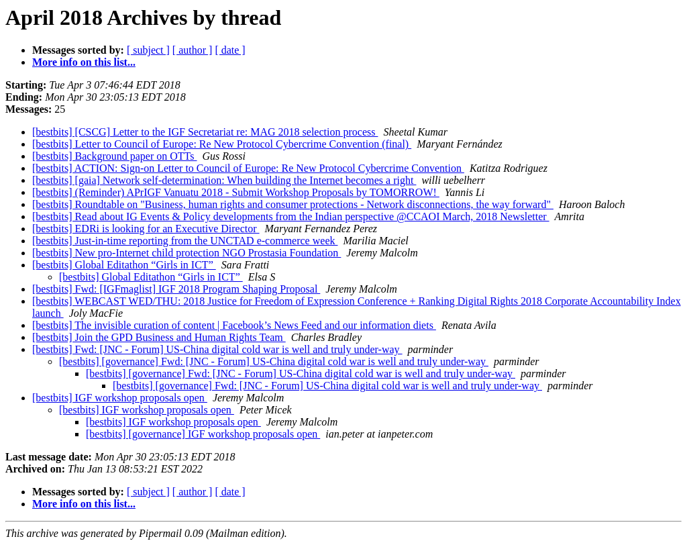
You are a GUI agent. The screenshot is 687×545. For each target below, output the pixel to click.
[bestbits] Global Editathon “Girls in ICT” (124, 264)
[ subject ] (148, 50)
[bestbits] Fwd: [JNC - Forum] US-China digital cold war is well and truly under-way (217, 349)
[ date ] (230, 50)
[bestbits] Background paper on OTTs (114, 156)
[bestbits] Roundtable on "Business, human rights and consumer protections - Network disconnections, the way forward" (292, 204)
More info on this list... (84, 62)
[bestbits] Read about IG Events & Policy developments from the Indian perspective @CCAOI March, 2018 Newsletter (290, 216)
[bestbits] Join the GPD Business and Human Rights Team (159, 337)
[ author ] (192, 50)
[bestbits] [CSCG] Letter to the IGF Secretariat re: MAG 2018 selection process (205, 132)
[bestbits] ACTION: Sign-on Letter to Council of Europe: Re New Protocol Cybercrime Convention (248, 168)
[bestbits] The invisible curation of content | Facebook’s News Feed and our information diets (234, 325)
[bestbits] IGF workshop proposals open (119, 397)
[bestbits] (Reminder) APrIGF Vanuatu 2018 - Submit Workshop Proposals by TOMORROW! (235, 192)
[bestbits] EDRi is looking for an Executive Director (146, 228)
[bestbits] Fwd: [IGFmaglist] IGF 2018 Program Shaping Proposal (176, 289)
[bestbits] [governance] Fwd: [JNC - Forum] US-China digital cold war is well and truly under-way (273, 361)
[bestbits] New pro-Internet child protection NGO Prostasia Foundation (186, 252)
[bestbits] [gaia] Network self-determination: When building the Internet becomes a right (224, 180)
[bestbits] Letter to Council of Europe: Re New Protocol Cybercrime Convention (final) (221, 144)
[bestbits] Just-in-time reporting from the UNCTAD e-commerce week (184, 240)
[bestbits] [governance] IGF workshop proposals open (203, 434)
